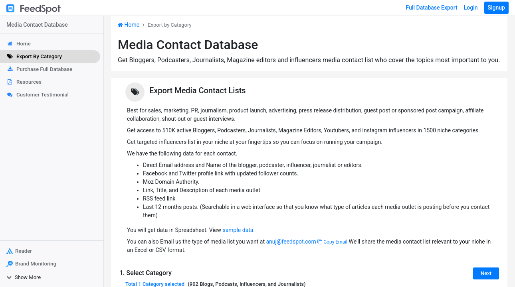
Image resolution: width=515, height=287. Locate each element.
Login (471, 7)
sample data (237, 230)
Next (486, 273)
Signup (496, 7)
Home (128, 25)
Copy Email (332, 242)
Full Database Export (432, 7)
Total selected (154, 284)
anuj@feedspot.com (291, 241)
